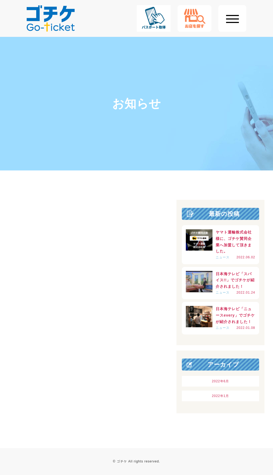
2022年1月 (220, 396)
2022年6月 (220, 381)
